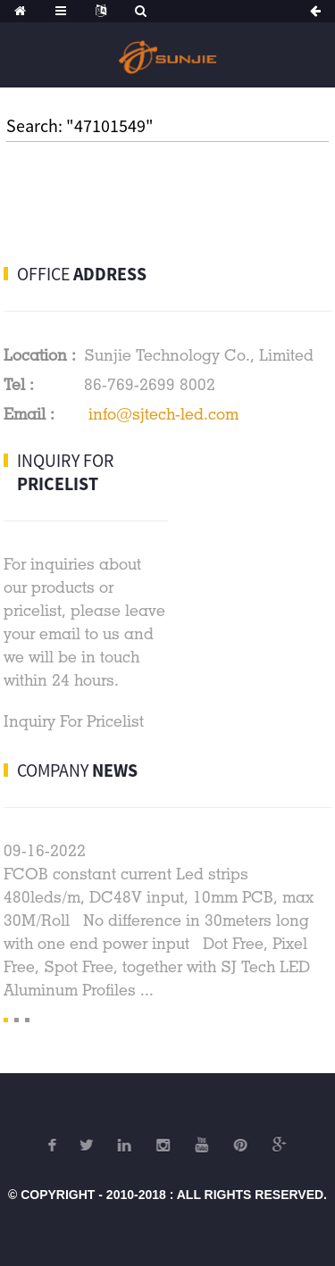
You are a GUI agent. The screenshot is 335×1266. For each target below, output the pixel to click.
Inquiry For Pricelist (74, 721)
